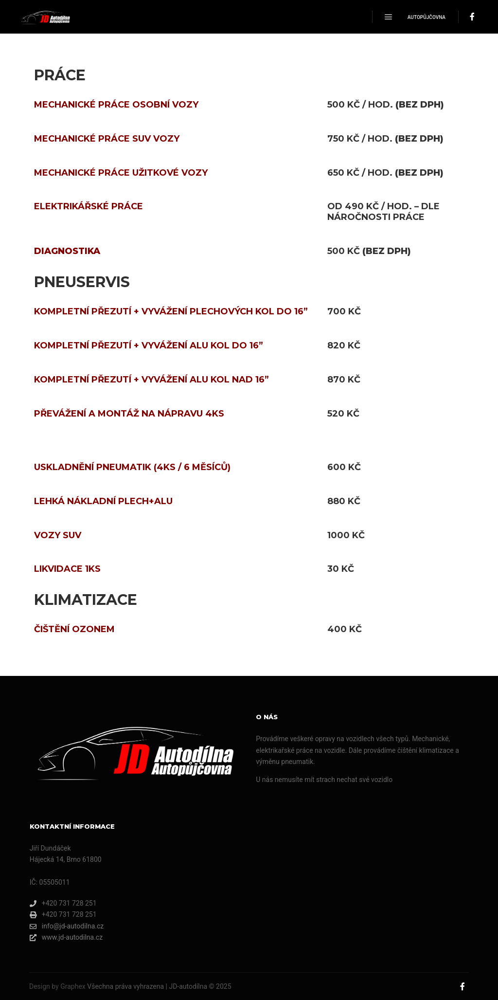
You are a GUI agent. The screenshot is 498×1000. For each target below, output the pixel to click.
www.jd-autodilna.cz (66, 937)
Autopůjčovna (426, 17)
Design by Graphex (57, 986)
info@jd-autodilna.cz (67, 926)
